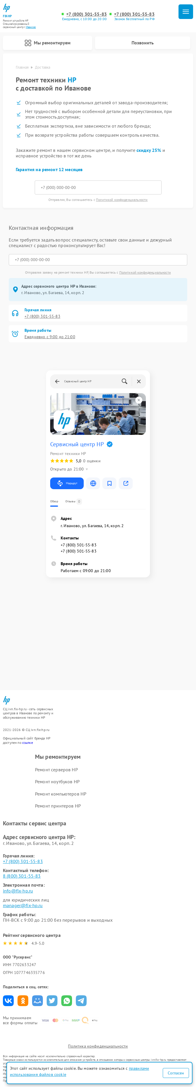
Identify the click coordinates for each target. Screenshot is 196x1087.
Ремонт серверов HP (56, 769)
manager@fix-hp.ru (23, 905)
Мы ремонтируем (47, 42)
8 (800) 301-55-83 (22, 876)
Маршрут (67, 483)
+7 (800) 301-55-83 (86, 14)
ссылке (27, 742)
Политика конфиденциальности (98, 1046)
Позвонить (143, 43)
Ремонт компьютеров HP (60, 794)
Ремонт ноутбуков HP (57, 781)
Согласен (176, 1073)
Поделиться (8, 1000)
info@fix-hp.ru (18, 891)
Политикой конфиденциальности (122, 199)
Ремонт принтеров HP (58, 806)
